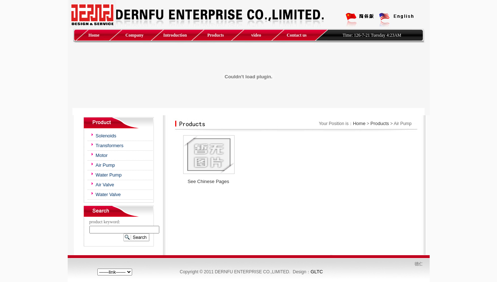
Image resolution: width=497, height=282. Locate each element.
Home (94, 35)
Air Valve (105, 184)
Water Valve (108, 194)
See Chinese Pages (208, 181)
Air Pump (105, 165)
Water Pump (109, 175)
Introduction (175, 35)
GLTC (317, 271)
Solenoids (106, 135)
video (256, 35)
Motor (102, 155)
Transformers (109, 145)
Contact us (297, 35)
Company (135, 35)
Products (215, 35)
